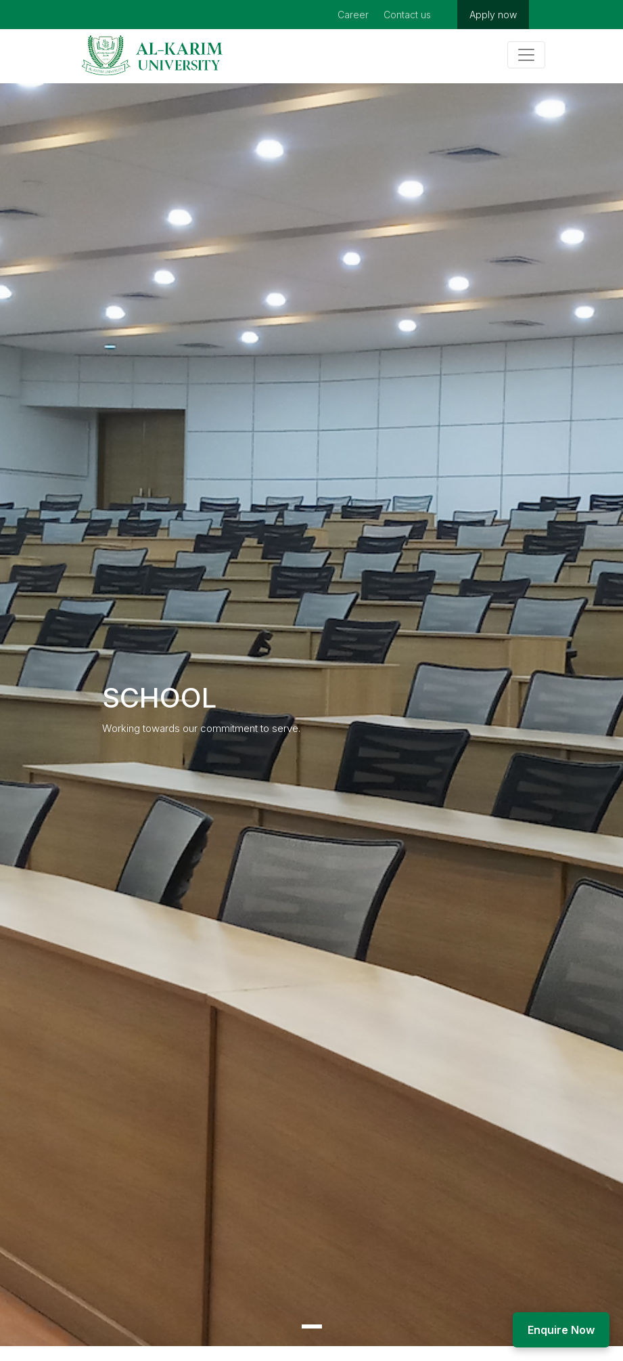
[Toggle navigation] (526, 54)
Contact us (407, 14)
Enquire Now (561, 1330)
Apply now (493, 14)
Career (353, 14)
